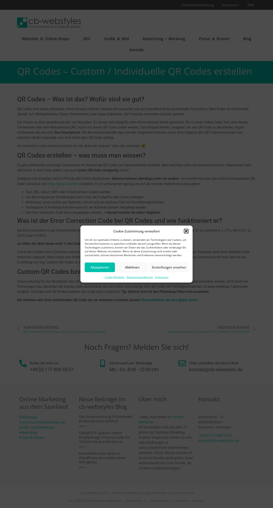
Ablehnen (132, 267)
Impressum (161, 277)
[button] (186, 231)
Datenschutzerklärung (139, 277)
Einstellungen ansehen (169, 267)
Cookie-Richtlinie (114, 277)
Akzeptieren (100, 267)
